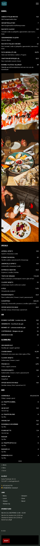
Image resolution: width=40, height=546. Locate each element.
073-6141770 (6, 485)
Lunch (5, 498)
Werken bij (6, 504)
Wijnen (5, 501)
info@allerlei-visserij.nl (9, 488)
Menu (4, 496)
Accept (6, 541)
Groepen (24, 496)
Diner (23, 498)
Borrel (23, 501)
